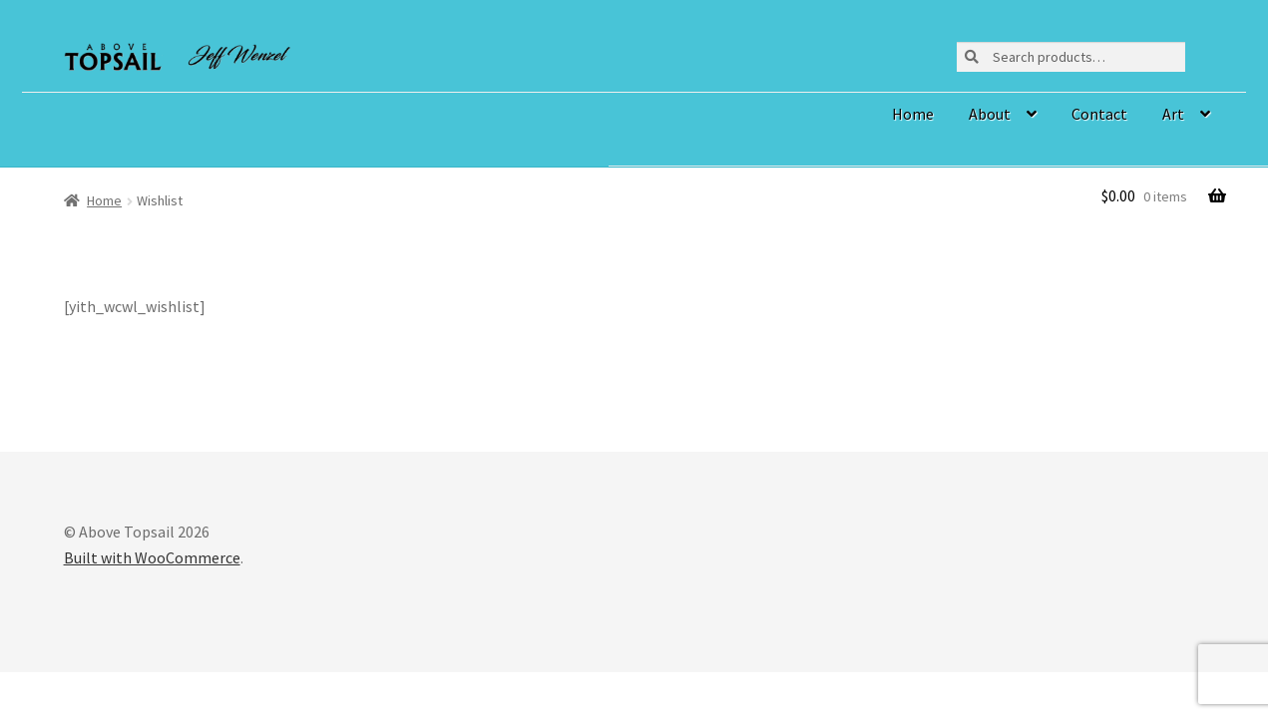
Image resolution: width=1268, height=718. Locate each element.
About (990, 114)
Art (1173, 114)
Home (913, 114)
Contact (1099, 114)
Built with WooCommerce (152, 557)
